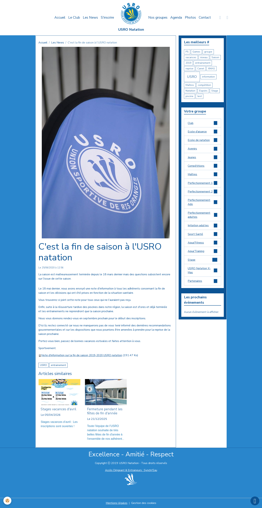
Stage (214, 90)
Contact (205, 17)
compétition (204, 85)
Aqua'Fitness (202, 244)
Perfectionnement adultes (202, 216)
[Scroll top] (254, 500)
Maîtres (190, 85)
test (199, 96)
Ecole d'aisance (202, 132)
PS (187, 51)
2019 (188, 63)
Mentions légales (116, 503)
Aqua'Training (202, 253)
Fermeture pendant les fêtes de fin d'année (104, 411)
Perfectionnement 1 (202, 184)
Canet (200, 68)
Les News (90, 17)
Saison (215, 57)
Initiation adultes (202, 227)
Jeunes (202, 158)
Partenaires (202, 283)
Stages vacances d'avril (58, 409)
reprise (189, 68)
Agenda (176, 17)
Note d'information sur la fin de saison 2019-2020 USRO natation (82, 355)
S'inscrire (107, 17)
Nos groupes (157, 17)
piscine (189, 96)
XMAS (211, 68)
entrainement (58, 365)
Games (196, 51)
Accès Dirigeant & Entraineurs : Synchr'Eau (131, 470)
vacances (191, 57)
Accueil (59, 17)
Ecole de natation (202, 140)
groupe (208, 51)
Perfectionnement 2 (202, 192)
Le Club (74, 17)
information (208, 76)
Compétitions (202, 166)
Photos (190, 17)
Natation (190, 90)
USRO (43, 365)
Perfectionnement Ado (202, 203)
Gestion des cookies (143, 503)
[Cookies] (8, 501)
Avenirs (202, 149)
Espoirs (203, 90)
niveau (204, 57)
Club (202, 123)
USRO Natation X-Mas (202, 273)
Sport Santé (202, 236)
